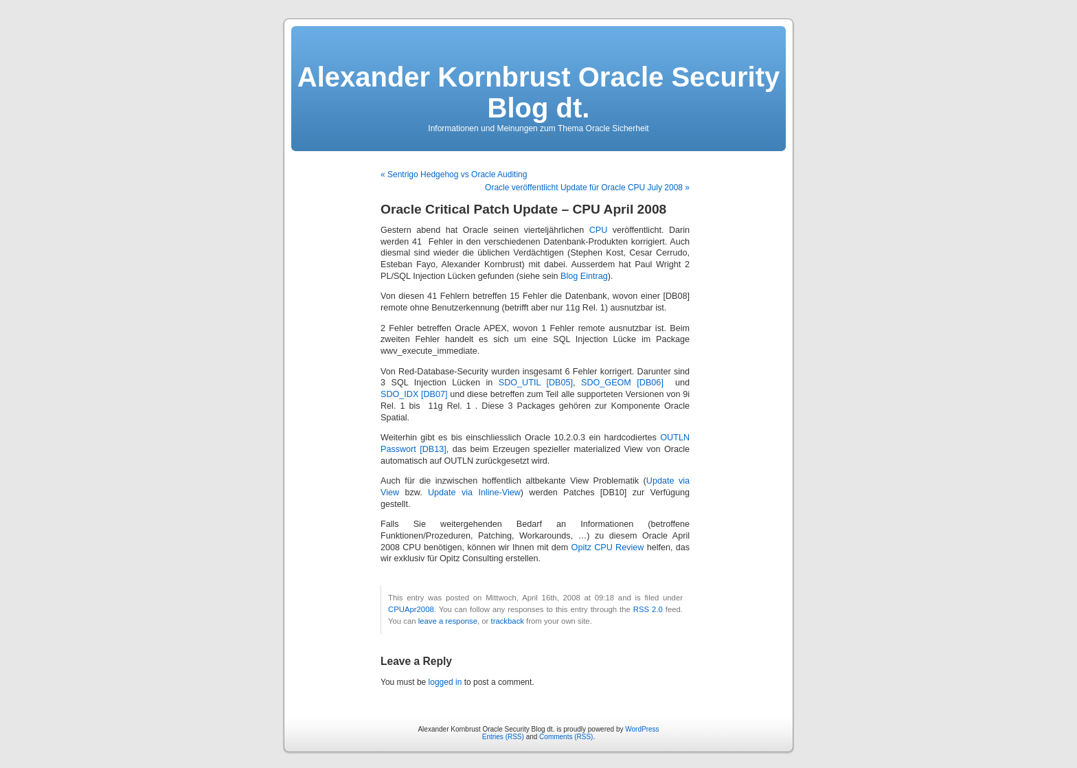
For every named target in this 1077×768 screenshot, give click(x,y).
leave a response (447, 621)
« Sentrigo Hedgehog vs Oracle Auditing (454, 174)
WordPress (642, 729)
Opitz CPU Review (607, 547)
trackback (506, 621)
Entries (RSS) (503, 737)
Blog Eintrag (584, 276)
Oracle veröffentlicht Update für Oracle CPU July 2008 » (587, 187)
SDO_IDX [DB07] (415, 394)
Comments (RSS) (566, 737)
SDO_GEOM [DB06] (622, 382)
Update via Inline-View (474, 492)
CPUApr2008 (411, 609)
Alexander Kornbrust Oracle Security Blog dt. (538, 92)
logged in (445, 682)
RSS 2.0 (648, 609)
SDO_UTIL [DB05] (536, 382)
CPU (598, 230)
